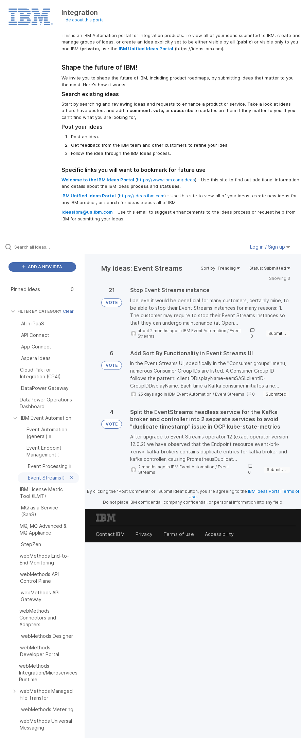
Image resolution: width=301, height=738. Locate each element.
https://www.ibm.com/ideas (166, 179)
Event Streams (229, 394)
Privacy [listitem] (144, 534)
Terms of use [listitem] (178, 534)
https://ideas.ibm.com (141, 195)
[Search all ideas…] (46, 247)
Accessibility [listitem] (219, 534)
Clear (68, 311)
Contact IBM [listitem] (110, 534)
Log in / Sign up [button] (270, 247)
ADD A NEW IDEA (42, 266)
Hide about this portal (83, 19)
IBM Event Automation (204, 330)
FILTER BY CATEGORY (36, 311)
